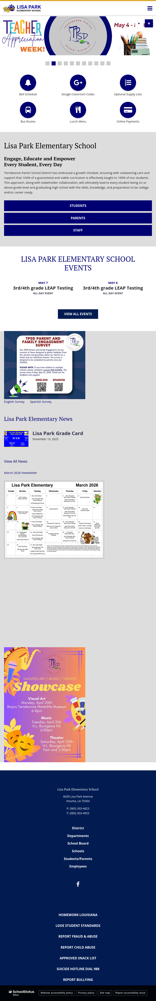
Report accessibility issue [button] (130, 992)
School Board (78, 843)
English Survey (14, 402)
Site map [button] (105, 992)
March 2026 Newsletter (20, 473)
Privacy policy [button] (86, 992)
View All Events (78, 314)
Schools (78, 851)
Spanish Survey (41, 402)
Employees (78, 866)
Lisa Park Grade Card (57, 433)
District (78, 828)
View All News (15, 461)
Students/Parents (78, 859)
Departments (78, 836)
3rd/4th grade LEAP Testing (43, 288)
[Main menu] (150, 8)
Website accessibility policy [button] (57, 992)
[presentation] (139, 23)
